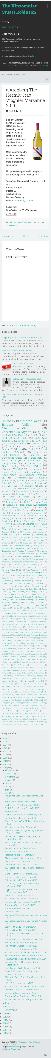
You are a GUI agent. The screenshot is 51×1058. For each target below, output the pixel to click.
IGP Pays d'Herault (20, 676)
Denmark (5, 532)
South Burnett (38, 548)
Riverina (9, 523)
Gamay (30, 515)
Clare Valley (40, 452)
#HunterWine (7, 535)
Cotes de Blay (31, 659)
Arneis (16, 543)
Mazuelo (42, 627)
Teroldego (31, 591)
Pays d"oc (6, 608)
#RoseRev (12, 507)
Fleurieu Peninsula (20, 513)
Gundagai (18, 627)
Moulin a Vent (39, 686)
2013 (21, 434)
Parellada (40, 605)
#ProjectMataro (32, 463)
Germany (20, 586)
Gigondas (32, 667)
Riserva (35, 705)
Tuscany (15, 716)
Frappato (5, 602)
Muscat (41, 630)
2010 (11, 446)
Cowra (44, 521)
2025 (35, 616)
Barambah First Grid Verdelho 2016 (21, 949)
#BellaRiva (40, 640)
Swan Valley (22, 711)
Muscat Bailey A (8, 692)
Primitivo (40, 543)
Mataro (4, 605)
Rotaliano (43, 705)
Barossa (27, 507)
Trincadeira (6, 716)
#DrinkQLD (22, 643)
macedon (30, 551)
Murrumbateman (38, 689)
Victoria (41, 540)
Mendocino (6, 686)
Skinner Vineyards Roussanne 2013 (21, 873)
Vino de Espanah (41, 719)
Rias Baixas (13, 705)
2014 (10, 434)
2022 (4, 488)
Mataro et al (40, 443)
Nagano (27, 692)
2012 (33, 434)
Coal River (43, 554)
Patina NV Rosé (12, 911)
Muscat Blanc (20, 559)
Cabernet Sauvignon (16, 432)
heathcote (42, 505)
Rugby (6, 708)
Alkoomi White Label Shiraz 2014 (20, 854)
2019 (37, 446)
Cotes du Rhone (8, 586)
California (31, 554)
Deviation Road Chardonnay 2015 (20, 993)
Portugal (10, 703)
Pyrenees (21, 480)
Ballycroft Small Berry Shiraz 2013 (20, 930)
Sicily (40, 515)
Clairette (13, 657)
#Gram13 (40, 575)
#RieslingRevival (24, 535)
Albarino (13, 619)
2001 (29, 616)
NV (3, 477)
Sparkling (35, 471)
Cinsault (39, 529)
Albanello (11, 649)
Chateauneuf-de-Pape (12, 624)
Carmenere (26, 651)
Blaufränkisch (15, 583)
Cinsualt (5, 657)
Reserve (42, 703)
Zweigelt (34, 638)
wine (4, 594)
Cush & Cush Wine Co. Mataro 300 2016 (22, 805)
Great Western (32, 570)
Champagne (16, 567)
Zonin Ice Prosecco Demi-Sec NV (20, 801)
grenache (23, 440)
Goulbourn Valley (18, 670)
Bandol (4, 621)
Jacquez (33, 627)
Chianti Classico (38, 597)
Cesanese (33, 654)
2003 (28, 594)
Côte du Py (5, 662)
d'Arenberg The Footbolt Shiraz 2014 (21, 898)
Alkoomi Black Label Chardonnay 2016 (23, 858)
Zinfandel (5, 545)
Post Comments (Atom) (25, 325)
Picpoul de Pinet (25, 632)
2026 (5, 738)
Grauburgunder (42, 670)
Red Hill (18, 703)
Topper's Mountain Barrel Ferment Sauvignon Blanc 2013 (21, 890)
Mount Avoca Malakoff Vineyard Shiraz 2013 (25, 959)
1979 (14, 646)
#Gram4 (34, 578)
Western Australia (31, 537)
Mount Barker (39, 556)
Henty (26, 627)
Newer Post (8, 236)
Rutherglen (15, 573)
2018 (37, 437)
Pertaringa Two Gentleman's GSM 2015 (23, 996)
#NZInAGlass (42, 643)
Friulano (5, 667)
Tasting (37, 573)
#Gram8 (28, 581)
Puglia (45, 632)
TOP (46, 1055)
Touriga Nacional (8, 551)
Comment (41, 657)
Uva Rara (24, 716)
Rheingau (7, 635)
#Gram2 (15, 578)
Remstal (26, 703)
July (7, 783)
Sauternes (24, 708)
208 (40, 616)
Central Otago (28, 543)
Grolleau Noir (28, 673)
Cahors (32, 621)
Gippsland (41, 667)
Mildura (15, 686)
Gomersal (5, 670)
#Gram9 (32, 643)
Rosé (19, 449)
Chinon (42, 654)
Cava (27, 597)
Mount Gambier (7, 689)
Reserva (34, 703)
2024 (4, 513)
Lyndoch (41, 681)
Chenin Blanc (39, 583)
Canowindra (6, 651)
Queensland (24, 610)
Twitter (10, 638)
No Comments (12, 225)
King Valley (21, 491)
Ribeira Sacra (25, 705)
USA (10, 575)
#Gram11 (29, 575)
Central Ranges (32, 526)
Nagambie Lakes (20, 540)
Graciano (39, 535)
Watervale (6, 543)
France (10, 496)
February (9, 1006)
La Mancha (23, 678)
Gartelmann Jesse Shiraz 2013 (19, 895)
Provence (37, 632)
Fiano (5, 518)
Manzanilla (31, 684)
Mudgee (14, 454)
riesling (6, 440)
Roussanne (37, 491)
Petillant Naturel (18, 589)
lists (19, 724)
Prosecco (40, 532)
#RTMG (7, 646)
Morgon (14, 630)
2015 (10, 222)
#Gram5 (44, 578)
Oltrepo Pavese (16, 697)
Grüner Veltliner (19, 518)
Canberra (33, 564)
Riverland (16, 537)
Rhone (4, 705)
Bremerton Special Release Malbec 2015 (23, 939)
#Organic (26, 499)
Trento (42, 714)
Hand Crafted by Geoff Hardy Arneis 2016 (23, 999)
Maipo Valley (20, 684)
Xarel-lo (18, 638)
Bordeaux (8, 597)
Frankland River (32, 474)
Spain (20, 521)
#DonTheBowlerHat (9, 643)
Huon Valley (6, 676)
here (33, 56)
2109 (5, 619)
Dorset (23, 662)
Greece (6, 673)
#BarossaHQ (29, 640)
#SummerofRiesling (21, 545)
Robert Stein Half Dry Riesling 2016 (21, 880)
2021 (41, 486)
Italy (24, 502)
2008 (20, 469)
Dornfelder (15, 662)
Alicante (21, 619)
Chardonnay (11, 428)
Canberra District (33, 483)
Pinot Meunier (17, 548)
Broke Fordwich (19, 564)
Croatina (42, 659)
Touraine (18, 714)
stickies (35, 724)
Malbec (33, 480)
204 (31, 646)
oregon (19, 640)
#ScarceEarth (42, 613)
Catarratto (35, 651)
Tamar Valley (34, 711)
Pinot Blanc (33, 589)
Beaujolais (9, 554)
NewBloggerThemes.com (11, 1049)
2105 (45, 616)
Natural (4, 632)
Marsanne (17, 222)
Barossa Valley (16, 424)
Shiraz (6, 421)
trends (42, 724)
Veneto (13, 613)
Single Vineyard (11, 471)
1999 (25, 646)
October (8, 773)
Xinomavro (21, 722)
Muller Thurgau (23, 689)
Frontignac (14, 667)
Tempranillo (9, 463)
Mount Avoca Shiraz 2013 (16, 851)
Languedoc (18, 556)
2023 (40, 507)
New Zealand (23, 510)
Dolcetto (8, 556)
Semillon (35, 454)
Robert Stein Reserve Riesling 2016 (21, 942)
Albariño (36, 594)
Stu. (21, 111)
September (10, 776)
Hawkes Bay (39, 586)
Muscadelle (32, 630)
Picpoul (5, 573)
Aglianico (40, 562)
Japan (39, 676)
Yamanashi (32, 722)
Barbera (43, 494)
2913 (3, 649)
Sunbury (13, 711)
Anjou (32, 649)
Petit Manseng (28, 608)
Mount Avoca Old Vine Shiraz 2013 (20, 827)
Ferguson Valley (8, 570)
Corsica (4, 659)
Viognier (37, 222)
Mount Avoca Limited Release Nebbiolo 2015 (25, 986)
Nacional (19, 692)
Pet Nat (5, 589)
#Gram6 (8, 581)
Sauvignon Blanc (17, 443)
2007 (33, 494)
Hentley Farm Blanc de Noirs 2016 (20, 818)
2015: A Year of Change (23, 363)
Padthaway (27, 697)
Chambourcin (42, 621)
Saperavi (36, 610)
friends (4, 724)
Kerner (15, 678)
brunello (42, 722)
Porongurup (28, 532)
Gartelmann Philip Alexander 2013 (21, 861)
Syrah (15, 483)
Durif (45, 537)
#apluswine (29, 562)
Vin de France (14, 719)
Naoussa (36, 692)
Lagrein (16, 532)
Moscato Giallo (26, 686)
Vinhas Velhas (27, 719)
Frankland (40, 665)
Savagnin (16, 635)
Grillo (25, 602)
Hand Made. (40, 673)
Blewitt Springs (22, 621)
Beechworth (20, 554)
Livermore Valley (17, 681)
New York (8, 695)
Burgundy (18, 597)
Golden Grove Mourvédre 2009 (27, 379)
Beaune (11, 621)
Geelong (23, 667)
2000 (37, 581)
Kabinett (7, 678)
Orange (6, 449)
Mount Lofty (6, 559)
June (7, 786)
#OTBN (32, 613)
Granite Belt (34, 457)
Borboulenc (40, 649)
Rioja (28, 548)
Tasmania (7, 494)
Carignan (30, 523)
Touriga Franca (30, 714)
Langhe (32, 678)
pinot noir (41, 440)
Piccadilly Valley (28, 700)
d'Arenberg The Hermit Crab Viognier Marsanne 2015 (25, 97)
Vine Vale (23, 613)
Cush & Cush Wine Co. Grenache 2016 (22, 808)
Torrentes (8, 714)
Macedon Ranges (8, 684)
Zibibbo (26, 638)
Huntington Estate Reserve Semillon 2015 (24, 955)
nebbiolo (10, 505)
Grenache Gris (16, 673)
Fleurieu (8, 540)
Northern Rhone (32, 695)
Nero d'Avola (41, 499)
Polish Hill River (9, 610)
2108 (43, 646)
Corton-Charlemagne (17, 659)
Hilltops (25, 496)
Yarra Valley (9, 460)
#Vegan (39, 510)
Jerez (45, 676)
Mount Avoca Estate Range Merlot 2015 (22, 968)
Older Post (43, 236)
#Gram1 (19, 575)
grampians (43, 638)
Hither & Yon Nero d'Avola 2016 (19, 983)
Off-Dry (32, 559)
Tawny (22, 591)
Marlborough (26, 505)
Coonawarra (21, 477)
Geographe (21, 494)
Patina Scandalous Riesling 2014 (20, 848)
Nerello (44, 692)
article (11, 526)
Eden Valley (34, 466)
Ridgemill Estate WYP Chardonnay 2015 (23, 989)
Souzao (14, 591)
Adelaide (26, 529)
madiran (27, 724)
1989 (19, 646)
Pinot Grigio (29, 488)
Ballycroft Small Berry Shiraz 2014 (20, 927)
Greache (41, 624)
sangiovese (35, 469)
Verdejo (4, 719)
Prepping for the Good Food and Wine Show (22, 337)
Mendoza (5, 630)
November (10, 770)
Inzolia (31, 676)
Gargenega (16, 602)
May (7, 789)
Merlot (31, 449)
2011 (24, 446)
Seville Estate (11, 811)
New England (37, 518)
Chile (4, 600)
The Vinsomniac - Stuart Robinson (21, 9)
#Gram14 (5, 578)
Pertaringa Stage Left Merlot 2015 (20, 905)
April (7, 793)
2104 (37, 646)
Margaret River (32, 460)
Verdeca (42, 716)
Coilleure (22, 657)
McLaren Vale (27, 222)
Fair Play (40, 567)
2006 (39, 496)
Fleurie (32, 665)
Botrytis (5, 564)
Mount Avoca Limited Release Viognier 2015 (25, 952)
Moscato (5, 537)
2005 (20, 523)
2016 (44, 432)
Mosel (22, 630)
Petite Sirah (14, 632)
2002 (21, 594)
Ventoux (34, 716)
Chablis (27, 583)
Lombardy (31, 681)
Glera (29, 586)
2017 (44, 434)
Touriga (41, 591)
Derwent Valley (29, 624)
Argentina (41, 619)
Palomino (37, 697)
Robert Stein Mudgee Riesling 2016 (21, 946)
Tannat (32, 540)
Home (26, 236)
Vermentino (27, 486)
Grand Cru (30, 670)
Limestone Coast (39, 502)
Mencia (28, 556)
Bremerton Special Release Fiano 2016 (22, 902)
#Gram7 (18, 581)
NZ (43, 570)
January (9, 1009)
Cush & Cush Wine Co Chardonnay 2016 (23, 814)
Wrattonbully (9, 474)
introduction (9, 640)
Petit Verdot (11, 502)
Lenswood (41, 678)
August (8, 780)
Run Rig (15, 708)
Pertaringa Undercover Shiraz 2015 (21, 864)
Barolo (44, 594)
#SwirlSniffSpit (9, 616)
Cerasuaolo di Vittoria (20, 654)
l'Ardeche (12, 724)
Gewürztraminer (9, 499)
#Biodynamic (42, 551)
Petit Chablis (15, 700)
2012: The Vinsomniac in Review (17, 350)
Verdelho (42, 523)
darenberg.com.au (24, 200)
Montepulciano (9, 529)
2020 (15, 488)
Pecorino (16, 608)
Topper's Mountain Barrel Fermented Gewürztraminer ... (22, 972)
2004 (20, 515)
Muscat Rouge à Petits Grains (22, 605)
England (38, 662)
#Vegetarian (21, 616)
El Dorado (29, 567)
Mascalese (41, 684)
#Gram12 (12, 594)
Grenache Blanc (7, 627)
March (8, 1003)
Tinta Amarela (36, 635)
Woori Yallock (9, 722)
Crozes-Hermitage (26, 600)
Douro (30, 662)
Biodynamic (8, 515)
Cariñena (16, 651)
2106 (35, 545)
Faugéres (23, 665)
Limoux (4, 681)
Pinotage (41, 608)
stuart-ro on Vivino (11, 27)
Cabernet (32, 521)
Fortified (41, 600)
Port (3, 703)
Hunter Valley (10, 466)
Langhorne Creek (12, 457)
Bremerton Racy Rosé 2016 (17, 908)
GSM (20, 570)
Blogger (44, 65)
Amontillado (22, 649)
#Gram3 (25, 578)
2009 (22, 452)
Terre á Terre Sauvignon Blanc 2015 (21, 877)
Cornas (12, 600)
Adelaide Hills (17, 437)
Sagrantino (27, 573)
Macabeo (41, 602)
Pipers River (40, 700)
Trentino (21, 551)
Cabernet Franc (9, 486)
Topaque (44, 711)
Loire (32, 602)
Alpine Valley (30, 619)
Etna (15, 665)
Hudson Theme (14, 1047)
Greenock (38, 513)
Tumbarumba (17, 562)
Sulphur (25, 635)
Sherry (34, 708)
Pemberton (7, 521)
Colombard (31, 657)
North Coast (19, 695)
